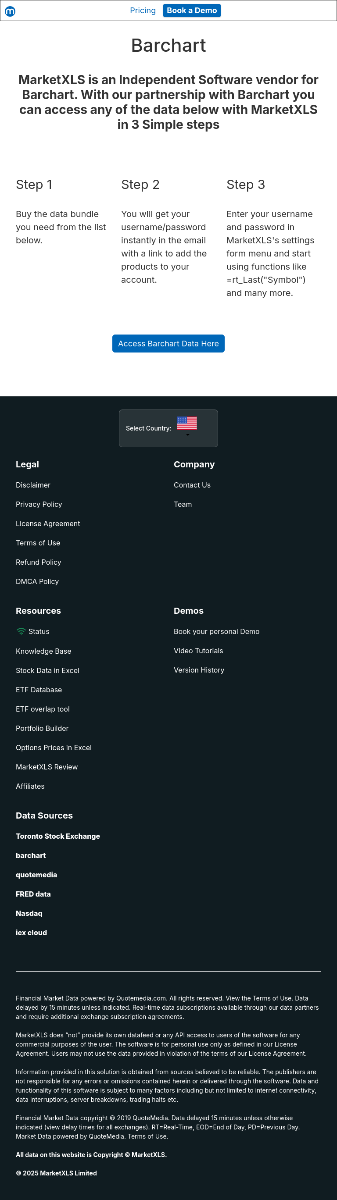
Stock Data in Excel (47, 670)
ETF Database (39, 689)
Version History (199, 670)
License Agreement (48, 523)
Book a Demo (192, 10)
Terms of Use (38, 542)
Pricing (143, 10)
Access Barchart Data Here (168, 343)
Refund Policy (38, 562)
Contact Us (192, 485)
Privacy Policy (39, 504)
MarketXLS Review (47, 766)
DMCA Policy (37, 581)
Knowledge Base (43, 651)
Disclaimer (33, 485)
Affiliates (30, 786)
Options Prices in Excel (54, 747)
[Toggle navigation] (322, 10)
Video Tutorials (198, 650)
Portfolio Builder (42, 728)
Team (183, 504)
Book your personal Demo (217, 631)
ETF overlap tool (43, 709)
